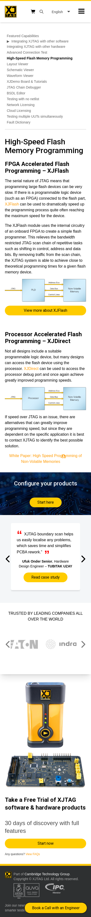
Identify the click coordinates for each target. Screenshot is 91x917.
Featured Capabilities (23, 36)
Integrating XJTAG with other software (40, 41)
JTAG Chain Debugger (24, 87)
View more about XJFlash (45, 310)
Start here (45, 502)
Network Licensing (20, 105)
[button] (8, 559)
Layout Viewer (17, 64)
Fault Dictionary (18, 122)
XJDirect (32, 369)
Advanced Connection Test (27, 52)
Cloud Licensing (19, 111)
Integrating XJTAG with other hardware (36, 47)
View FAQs (32, 854)
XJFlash (12, 204)
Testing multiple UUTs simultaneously (35, 116)
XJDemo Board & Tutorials (27, 81)
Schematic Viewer (20, 70)
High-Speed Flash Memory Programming (40, 58)
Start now (46, 843)
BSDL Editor (16, 93)
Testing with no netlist (23, 99)
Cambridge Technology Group (47, 874)
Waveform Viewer (20, 76)
